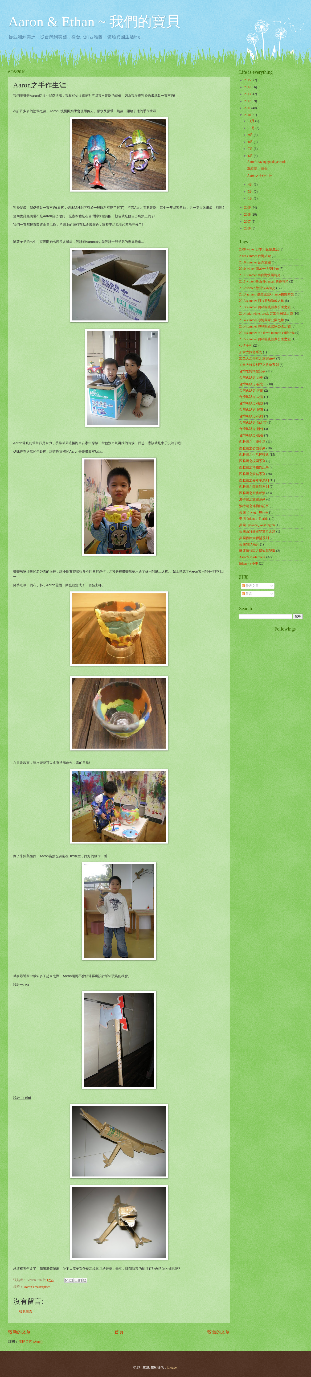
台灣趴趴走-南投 (251, 403)
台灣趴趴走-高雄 (251, 416)
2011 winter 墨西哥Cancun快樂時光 (263, 281)
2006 (247, 228)
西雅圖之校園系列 (252, 461)
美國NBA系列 (249, 544)
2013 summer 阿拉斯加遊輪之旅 (261, 301)
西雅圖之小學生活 (252, 441)
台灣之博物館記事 (252, 371)
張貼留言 (25, 1312)
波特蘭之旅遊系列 (252, 499)
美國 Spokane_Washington (257, 525)
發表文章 (250, 586)
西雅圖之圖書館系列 (254, 486)
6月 (251, 156)
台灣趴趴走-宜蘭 (251, 390)
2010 (247, 115)
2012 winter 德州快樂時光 (257, 288)
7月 (251, 149)
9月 (251, 135)
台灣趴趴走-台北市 (253, 384)
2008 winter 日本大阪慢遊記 (259, 249)
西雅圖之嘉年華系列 (254, 480)
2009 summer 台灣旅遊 (255, 256)
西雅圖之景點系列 (252, 474)
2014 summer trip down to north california (267, 333)
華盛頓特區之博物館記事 (257, 551)
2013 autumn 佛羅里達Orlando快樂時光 (266, 294)
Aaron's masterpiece (37, 1287)
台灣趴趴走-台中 (251, 377)
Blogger (172, 1367)
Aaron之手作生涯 (259, 175)
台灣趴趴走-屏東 (251, 409)
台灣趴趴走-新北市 (253, 422)
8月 (251, 142)
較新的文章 (19, 1331)
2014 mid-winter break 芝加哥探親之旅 (266, 313)
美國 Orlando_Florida (253, 518)
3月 (251, 191)
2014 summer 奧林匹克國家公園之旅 (265, 326)
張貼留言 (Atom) (30, 1342)
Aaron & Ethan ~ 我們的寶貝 (94, 21)
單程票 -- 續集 (257, 169)
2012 (247, 101)
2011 (247, 108)
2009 (247, 207)
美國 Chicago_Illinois (253, 512)
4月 (251, 184)
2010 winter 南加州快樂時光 (259, 268)
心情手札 (245, 345)
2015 (247, 80)
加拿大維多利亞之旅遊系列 (259, 365)
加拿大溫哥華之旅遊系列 (257, 358)
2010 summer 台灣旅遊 (255, 262)
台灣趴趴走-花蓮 (251, 397)
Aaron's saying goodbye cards (266, 162)
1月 (251, 198)
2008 (247, 214)
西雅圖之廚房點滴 (252, 493)
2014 (247, 87)
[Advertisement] (258, 697)
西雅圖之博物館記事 (254, 467)
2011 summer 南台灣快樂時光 (260, 275)
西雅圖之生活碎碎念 (254, 454)
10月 (251, 128)
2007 (247, 221)
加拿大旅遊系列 (250, 352)
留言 (247, 594)
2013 (247, 94)
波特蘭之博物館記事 (254, 506)
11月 (251, 121)
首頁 (119, 1331)
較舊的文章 (218, 1331)
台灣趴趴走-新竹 (251, 429)
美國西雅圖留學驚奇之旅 (257, 531)
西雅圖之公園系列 (252, 448)
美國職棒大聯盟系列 (254, 538)
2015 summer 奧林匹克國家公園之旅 (265, 339)
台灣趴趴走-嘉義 (251, 435)
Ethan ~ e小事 (248, 563)
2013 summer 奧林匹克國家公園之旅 (265, 307)
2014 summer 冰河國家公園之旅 (261, 320)
